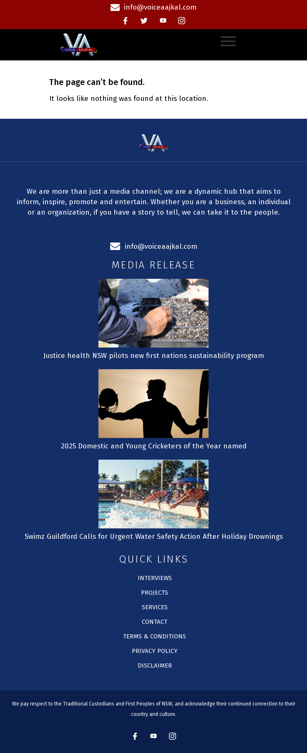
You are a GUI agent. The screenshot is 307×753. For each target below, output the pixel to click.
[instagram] (182, 21)
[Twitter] (144, 21)
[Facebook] (125, 21)
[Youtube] (163, 21)
